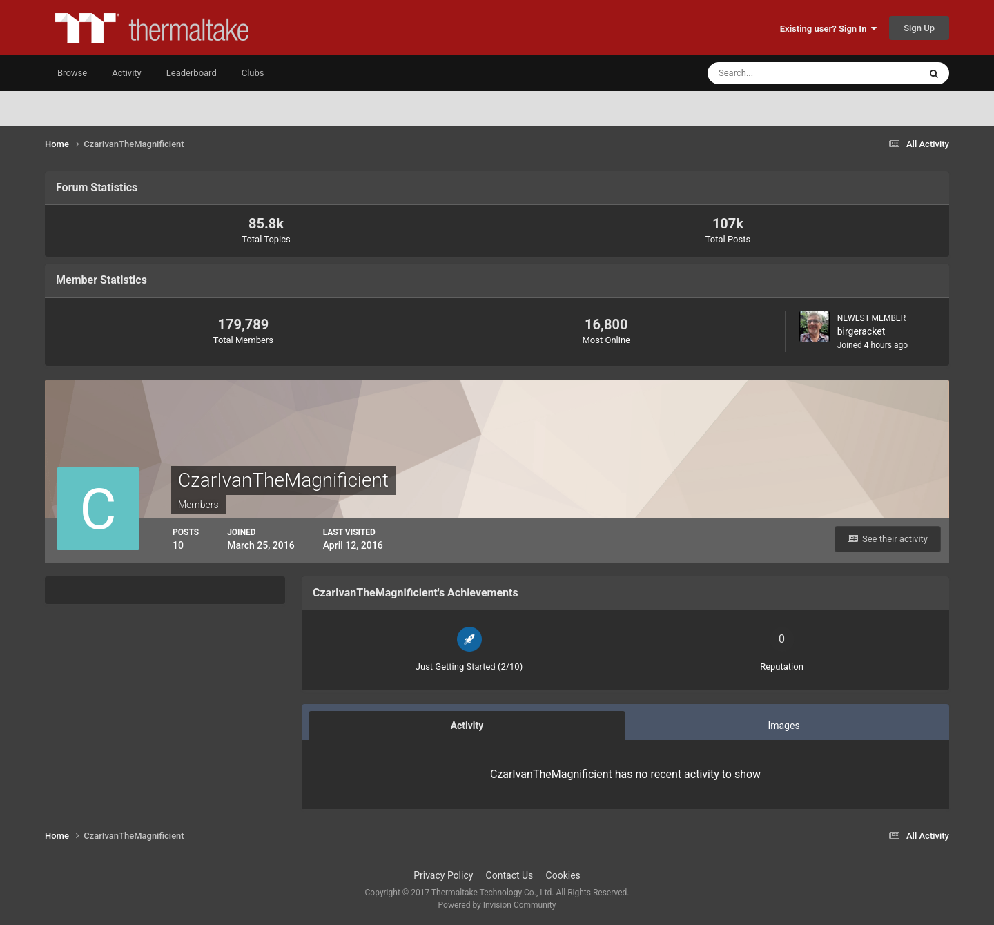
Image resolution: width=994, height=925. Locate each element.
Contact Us (510, 875)
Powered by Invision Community (497, 905)
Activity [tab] (467, 725)
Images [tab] (783, 725)
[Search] (771, 73)
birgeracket (861, 331)
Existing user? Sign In (828, 28)
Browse (72, 73)
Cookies (563, 875)
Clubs (253, 73)
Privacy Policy (443, 875)
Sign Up (919, 28)
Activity (127, 73)
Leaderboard (191, 73)
